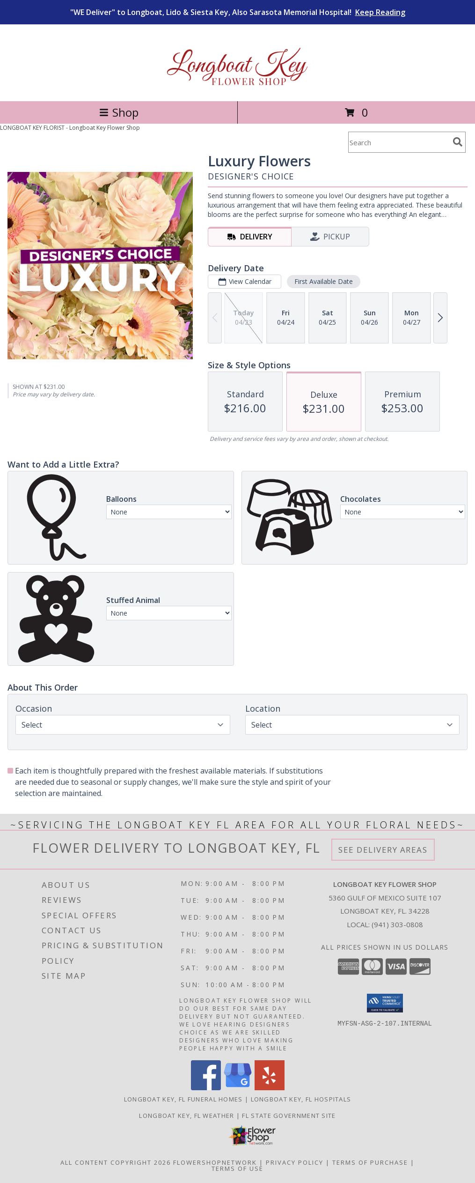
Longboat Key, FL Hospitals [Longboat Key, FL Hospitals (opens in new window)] (301, 1099)
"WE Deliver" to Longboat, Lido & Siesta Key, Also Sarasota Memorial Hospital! (237, 12)
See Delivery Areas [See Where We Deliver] (383, 849)
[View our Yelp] (270, 1087)
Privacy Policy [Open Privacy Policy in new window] (294, 1162)
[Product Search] (399, 142)
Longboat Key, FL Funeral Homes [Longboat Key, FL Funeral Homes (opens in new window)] (183, 1099)
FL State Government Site (289, 1115)
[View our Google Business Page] (238, 1087)
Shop (119, 112)
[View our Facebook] (206, 1087)
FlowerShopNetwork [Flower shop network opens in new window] (215, 1162)
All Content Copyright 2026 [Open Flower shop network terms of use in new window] (115, 1162)
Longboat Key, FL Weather (186, 1115)
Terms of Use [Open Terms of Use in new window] (237, 1168)
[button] (385, 1003)
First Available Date (323, 281)
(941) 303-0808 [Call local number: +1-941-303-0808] (397, 924)
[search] (457, 142)
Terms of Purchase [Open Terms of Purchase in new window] (370, 1162)
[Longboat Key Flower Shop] (237, 87)
